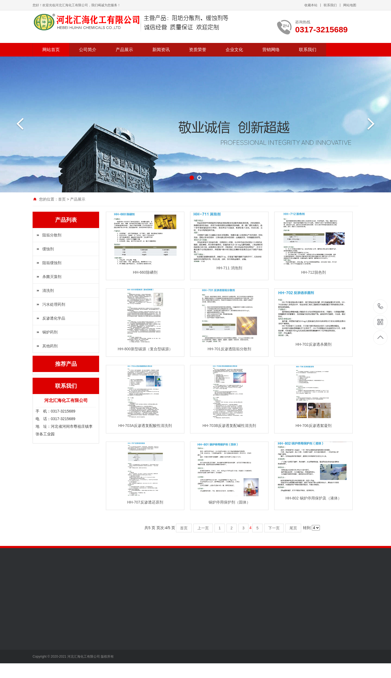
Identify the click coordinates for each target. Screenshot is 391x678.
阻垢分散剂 (51, 235)
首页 (62, 199)
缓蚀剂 (48, 249)
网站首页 (51, 49)
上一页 (203, 528)
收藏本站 (310, 5)
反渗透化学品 (53, 318)
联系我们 (330, 5)
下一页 (274, 528)
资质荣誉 (197, 49)
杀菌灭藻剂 (51, 276)
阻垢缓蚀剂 (51, 263)
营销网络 (271, 49)
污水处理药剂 (53, 304)
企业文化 (234, 49)
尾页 (293, 528)
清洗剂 (48, 290)
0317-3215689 (380, 306)
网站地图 (349, 5)
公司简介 (87, 49)
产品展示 (124, 49)
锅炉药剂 (50, 332)
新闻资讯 (161, 49)
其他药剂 (50, 346)
